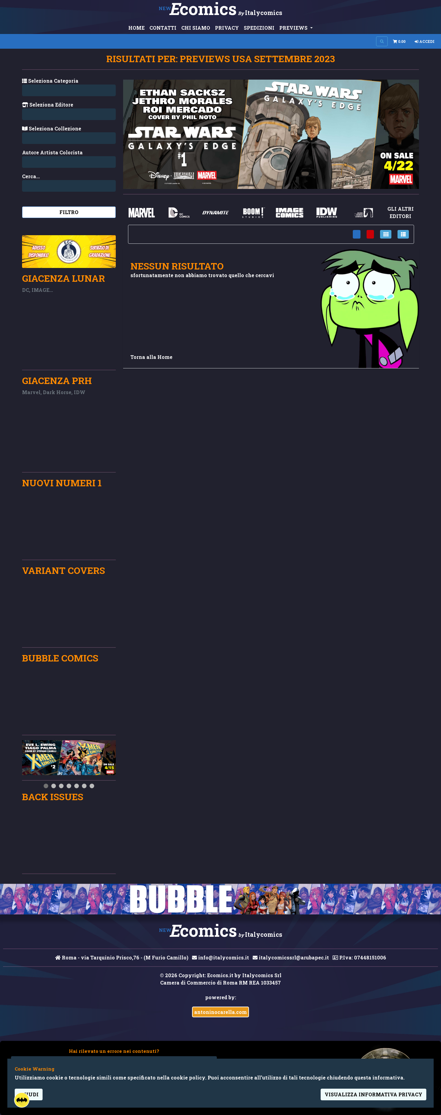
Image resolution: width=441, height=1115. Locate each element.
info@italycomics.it (220, 957)
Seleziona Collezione (51, 128)
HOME (136, 27)
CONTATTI (162, 27)
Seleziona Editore (47, 104)
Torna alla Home (151, 357)
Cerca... (31, 176)
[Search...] (69, 162)
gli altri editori (400, 212)
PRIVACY (227, 27)
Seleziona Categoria (50, 80)
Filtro (68, 212)
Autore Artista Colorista (52, 152)
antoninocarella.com (220, 1012)
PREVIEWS (294, 27)
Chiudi (29, 1094)
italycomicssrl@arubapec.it (291, 957)
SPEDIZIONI (259, 27)
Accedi (425, 41)
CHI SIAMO (195, 27)
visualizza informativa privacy (373, 1094)
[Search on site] (382, 41)
